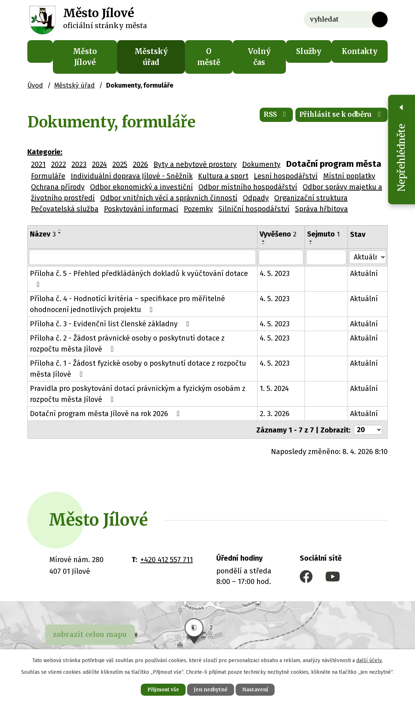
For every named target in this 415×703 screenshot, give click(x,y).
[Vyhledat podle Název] (143, 257)
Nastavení (258, 689)
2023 (78, 164)
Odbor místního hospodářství (247, 187)
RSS (266, 116)
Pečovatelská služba (64, 208)
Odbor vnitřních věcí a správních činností (168, 197)
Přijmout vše (159, 689)
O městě (208, 57)
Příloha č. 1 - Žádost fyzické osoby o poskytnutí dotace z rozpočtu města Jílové (138, 369)
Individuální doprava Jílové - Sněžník (132, 176)
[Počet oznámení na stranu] (367, 430)
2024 (99, 164)
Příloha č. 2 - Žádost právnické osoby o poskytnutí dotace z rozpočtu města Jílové (143, 343)
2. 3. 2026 (276, 413)
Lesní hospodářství (286, 176)
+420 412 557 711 (166, 559)
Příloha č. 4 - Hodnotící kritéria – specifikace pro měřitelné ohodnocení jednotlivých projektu (127, 304)
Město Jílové (85, 57)
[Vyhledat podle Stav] (368, 257)
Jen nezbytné (210, 689)
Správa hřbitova (321, 208)
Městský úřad (151, 57)
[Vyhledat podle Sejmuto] (327, 257)
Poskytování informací (141, 208)
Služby (308, 51)
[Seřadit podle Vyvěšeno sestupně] (265, 243)
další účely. (369, 659)
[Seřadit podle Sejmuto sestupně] (312, 243)
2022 (58, 164)
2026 (140, 164)
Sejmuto (324, 234)
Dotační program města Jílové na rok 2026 (106, 413)
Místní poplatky (349, 176)
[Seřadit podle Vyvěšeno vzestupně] (265, 240)
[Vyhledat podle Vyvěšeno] (282, 257)
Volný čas (259, 57)
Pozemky (198, 208)
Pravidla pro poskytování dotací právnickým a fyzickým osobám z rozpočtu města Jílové (137, 394)
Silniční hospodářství (254, 208)
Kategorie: (44, 151)
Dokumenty (261, 164)
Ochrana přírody (58, 187)
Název (43, 234)
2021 (38, 164)
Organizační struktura (311, 197)
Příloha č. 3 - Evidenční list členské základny (111, 323)
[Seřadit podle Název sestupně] (60, 232)
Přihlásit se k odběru (337, 116)
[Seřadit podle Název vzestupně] (60, 229)
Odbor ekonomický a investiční (141, 187)
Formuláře (48, 176)
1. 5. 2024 (275, 388)
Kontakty (359, 51)
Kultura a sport (223, 176)
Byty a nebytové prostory (195, 164)
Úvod (40, 51)
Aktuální (365, 273)
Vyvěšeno (279, 234)
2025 (119, 164)
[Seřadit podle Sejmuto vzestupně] (312, 240)
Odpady (256, 197)
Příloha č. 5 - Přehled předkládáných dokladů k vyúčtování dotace (139, 278)
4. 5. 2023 (276, 273)
